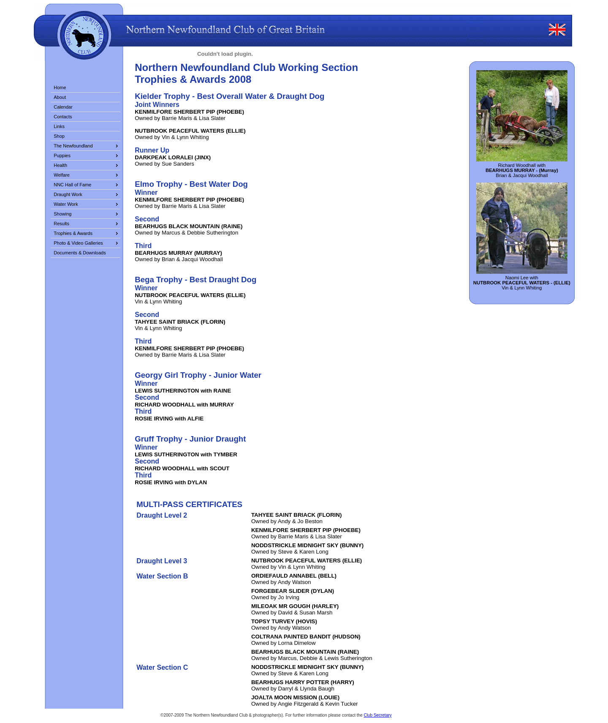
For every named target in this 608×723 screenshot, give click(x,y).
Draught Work (68, 194)
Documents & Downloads (80, 252)
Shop (59, 136)
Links (59, 126)
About (60, 97)
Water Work (66, 204)
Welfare (62, 174)
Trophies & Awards (73, 233)
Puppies (62, 155)
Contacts (63, 116)
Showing (62, 213)
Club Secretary (377, 715)
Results (61, 223)
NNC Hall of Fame (72, 184)
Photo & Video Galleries (78, 243)
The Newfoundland (73, 145)
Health (60, 165)
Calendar (63, 106)
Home (60, 87)
